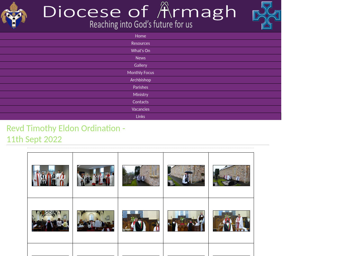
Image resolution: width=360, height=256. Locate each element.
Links (140, 116)
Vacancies (140, 109)
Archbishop (140, 80)
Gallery (140, 65)
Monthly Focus (140, 72)
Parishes (140, 87)
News (141, 58)
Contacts (140, 101)
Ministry (140, 94)
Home (140, 36)
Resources (140, 43)
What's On (140, 50)
